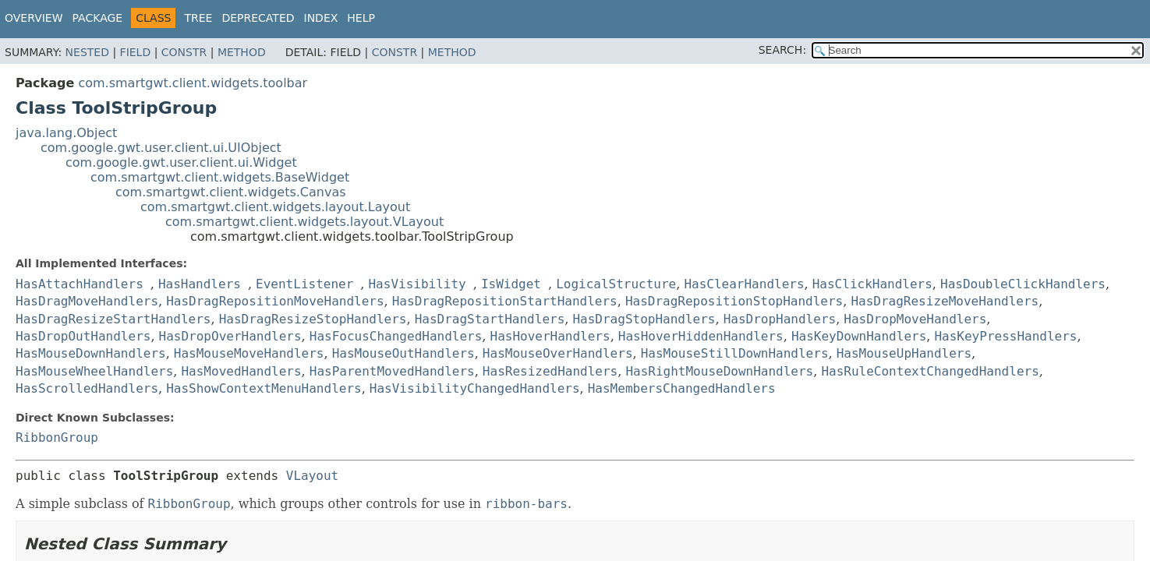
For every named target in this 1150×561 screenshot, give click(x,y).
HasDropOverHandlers (230, 336)
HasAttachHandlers (79, 284)
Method (242, 52)
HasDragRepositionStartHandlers (504, 301)
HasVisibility (416, 284)
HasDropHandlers (780, 319)
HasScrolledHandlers (87, 388)
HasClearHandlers (744, 284)
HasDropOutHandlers (83, 336)
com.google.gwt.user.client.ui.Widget (181, 162)
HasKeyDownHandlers (858, 336)
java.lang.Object (66, 132)
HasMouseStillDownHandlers (735, 353)
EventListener (304, 284)
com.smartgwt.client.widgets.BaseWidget (219, 177)
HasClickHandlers (872, 284)
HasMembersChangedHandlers (682, 388)
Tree (198, 18)
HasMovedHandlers (241, 371)
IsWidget (511, 284)
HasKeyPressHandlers (1005, 336)
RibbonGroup (57, 437)
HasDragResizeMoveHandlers (945, 301)
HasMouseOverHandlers (558, 353)
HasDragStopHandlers (643, 319)
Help (361, 18)
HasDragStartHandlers (490, 319)
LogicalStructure (616, 284)
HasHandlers (199, 284)
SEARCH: (782, 50)
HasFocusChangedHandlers (396, 336)
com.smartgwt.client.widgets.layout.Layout (275, 206)
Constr (184, 52)
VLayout (312, 475)
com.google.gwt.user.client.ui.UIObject (161, 147)
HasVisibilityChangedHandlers (475, 388)
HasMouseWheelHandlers (94, 371)
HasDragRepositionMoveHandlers (275, 301)
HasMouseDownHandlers (91, 353)
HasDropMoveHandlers (915, 319)
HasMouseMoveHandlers (249, 353)
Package (98, 18)
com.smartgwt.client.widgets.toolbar (192, 83)
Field (135, 52)
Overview (34, 18)
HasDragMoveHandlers (87, 301)
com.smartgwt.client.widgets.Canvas (230, 192)
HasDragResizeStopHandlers (313, 319)
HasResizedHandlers (550, 371)
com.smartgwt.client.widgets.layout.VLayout (304, 221)
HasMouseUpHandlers (904, 353)
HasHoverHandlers (550, 336)
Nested (87, 52)
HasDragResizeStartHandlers (113, 319)
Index (321, 18)
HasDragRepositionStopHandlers (734, 301)
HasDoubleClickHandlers (1023, 284)
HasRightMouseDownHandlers (719, 371)
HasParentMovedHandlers (392, 371)
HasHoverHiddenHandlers (701, 336)
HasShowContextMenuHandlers (263, 388)
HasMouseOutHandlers (403, 353)
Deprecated (257, 18)
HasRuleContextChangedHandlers (930, 371)
